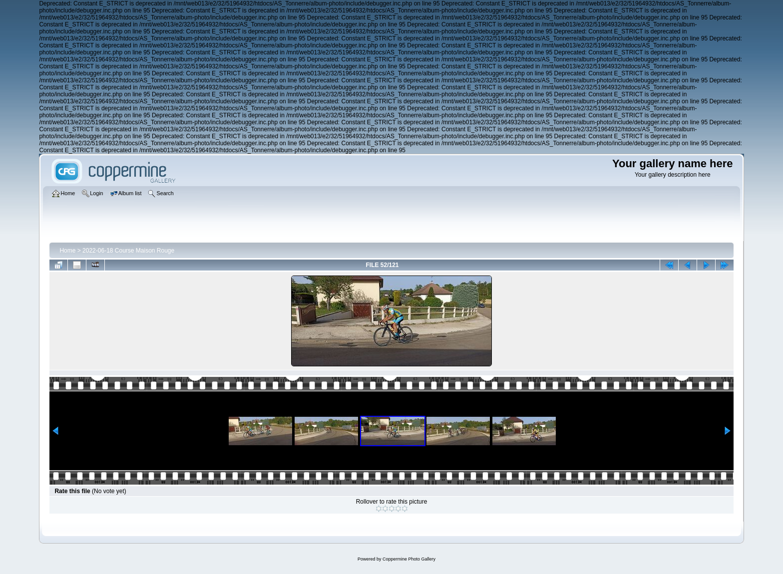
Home (67, 250)
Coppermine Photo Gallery (409, 559)
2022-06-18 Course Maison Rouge (128, 250)
